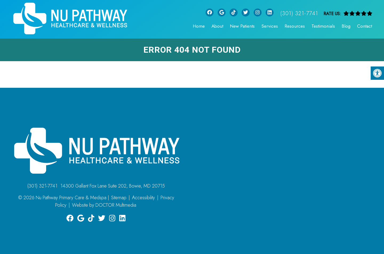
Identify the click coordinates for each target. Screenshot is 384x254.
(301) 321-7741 (299, 13)
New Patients (242, 26)
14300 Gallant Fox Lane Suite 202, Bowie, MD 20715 (112, 185)
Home (199, 26)
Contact (364, 26)
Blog (346, 26)
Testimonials (323, 26)
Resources (295, 26)
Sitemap (118, 197)
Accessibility (143, 197)
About (217, 26)
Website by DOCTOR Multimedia (104, 205)
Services (269, 26)
